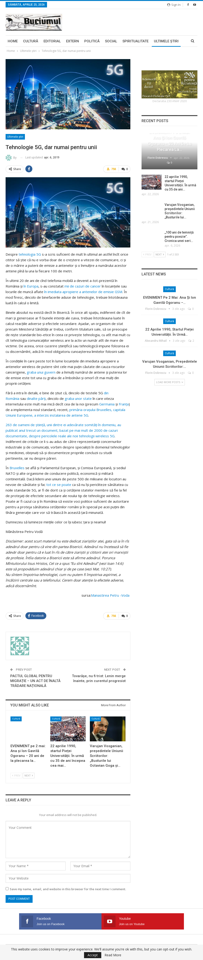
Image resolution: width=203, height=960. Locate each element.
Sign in (174, 5)
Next (28, 774)
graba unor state (78, 398)
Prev (16, 774)
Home (13, 41)
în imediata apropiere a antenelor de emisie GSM (83, 291)
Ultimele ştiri (15, 136)
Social (111, 41)
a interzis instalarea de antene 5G (61, 414)
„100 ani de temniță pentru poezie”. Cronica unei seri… (179, 237)
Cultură (30, 41)
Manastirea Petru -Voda (110, 594)
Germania (107, 403)
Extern (72, 41)
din (29, 398)
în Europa (31, 285)
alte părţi (38, 398)
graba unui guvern (41, 371)
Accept (93, 955)
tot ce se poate (58, 484)
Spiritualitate (135, 41)
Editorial (52, 41)
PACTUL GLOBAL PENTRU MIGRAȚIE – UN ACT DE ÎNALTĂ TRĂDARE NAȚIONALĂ (35, 680)
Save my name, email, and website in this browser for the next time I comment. (68, 888)
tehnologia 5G (30, 253)
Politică (92, 41)
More (159, 41)
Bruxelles (17, 467)
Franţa (124, 403)
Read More (113, 955)
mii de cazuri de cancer (82, 285)
